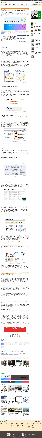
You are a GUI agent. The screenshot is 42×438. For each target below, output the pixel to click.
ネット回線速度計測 (39, 423)
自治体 (18, 351)
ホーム (2, 4)
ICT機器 (22, 4)
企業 (32, 426)
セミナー (17, 353)
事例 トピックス (22, 353)
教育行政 (18, 4)
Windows (9, 351)
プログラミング (28, 427)
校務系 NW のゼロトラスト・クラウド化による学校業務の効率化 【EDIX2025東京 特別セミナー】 (15, 328)
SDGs (27, 425)
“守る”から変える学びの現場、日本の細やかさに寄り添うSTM (24, 41)
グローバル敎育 (28, 426)
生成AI (6, 4)
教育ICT (19, 37)
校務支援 (3, 395)
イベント (30, 4)
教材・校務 (14, 4)
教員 (32, 425)
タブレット (9, 353)
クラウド (13, 353)
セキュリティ (4, 406)
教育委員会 (13, 351)
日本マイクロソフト (4, 351)
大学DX (10, 4)
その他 (12, 426)
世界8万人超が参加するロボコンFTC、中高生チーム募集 (23, 38)
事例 (26, 4)
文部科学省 (22, 351)
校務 (11, 425)
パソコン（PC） (3, 353)
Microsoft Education (3, 340)
